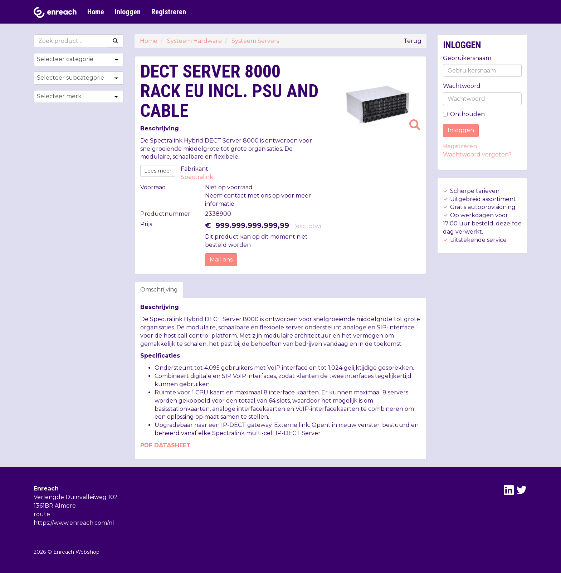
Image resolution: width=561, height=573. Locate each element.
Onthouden (464, 114)
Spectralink (197, 177)
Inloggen (128, 12)
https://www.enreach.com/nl (74, 522)
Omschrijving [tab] (159, 289)
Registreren (168, 12)
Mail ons (221, 259)
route (42, 514)
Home (95, 12)
